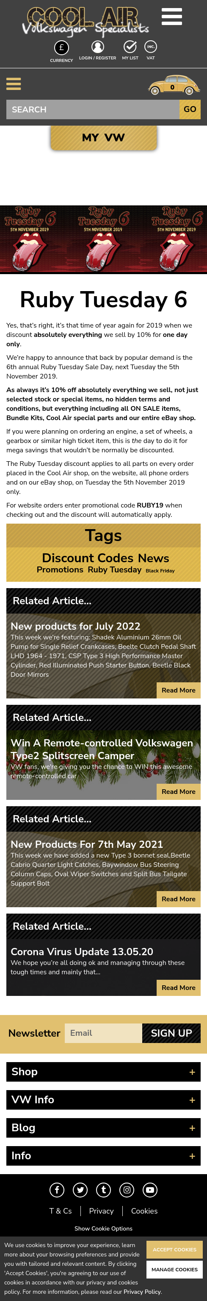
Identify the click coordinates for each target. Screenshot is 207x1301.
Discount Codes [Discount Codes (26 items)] (87, 558)
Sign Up (171, 1033)
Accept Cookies (174, 1249)
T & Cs (60, 1211)
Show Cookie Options (103, 1229)
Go (190, 109)
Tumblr (103, 1190)
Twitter (80, 1190)
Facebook (57, 1190)
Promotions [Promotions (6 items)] (59, 569)
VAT (151, 57)
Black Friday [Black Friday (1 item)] (160, 570)
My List (130, 58)
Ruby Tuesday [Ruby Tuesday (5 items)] (114, 570)
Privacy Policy (142, 1292)
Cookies (144, 1211)
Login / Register (97, 58)
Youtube (150, 1190)
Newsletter (34, 1033)
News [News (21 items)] (153, 558)
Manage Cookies (175, 1269)
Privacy (101, 1211)
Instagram (126, 1190)
